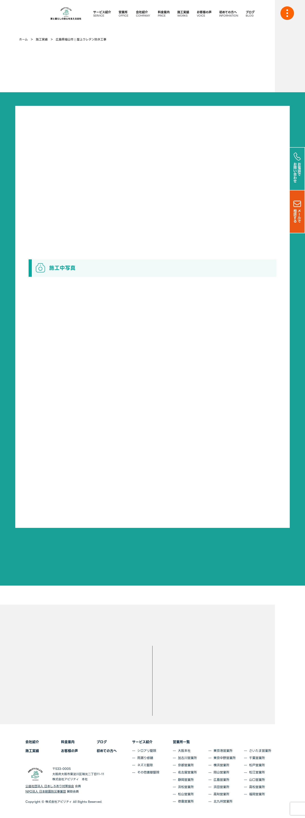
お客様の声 (69, 751)
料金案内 (68, 742)
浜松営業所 (186, 787)
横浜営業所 (221, 765)
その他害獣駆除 (148, 772)
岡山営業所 (221, 772)
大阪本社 (184, 750)
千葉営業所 (257, 758)
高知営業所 (221, 794)
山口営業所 (257, 779)
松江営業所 (257, 772)
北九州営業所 (223, 801)
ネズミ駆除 (145, 765)
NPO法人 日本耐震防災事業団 (45, 791)
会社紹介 (32, 742)
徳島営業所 (186, 801)
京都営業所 (186, 765)
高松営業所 (257, 787)
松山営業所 (186, 794)
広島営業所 (221, 779)
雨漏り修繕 (145, 758)
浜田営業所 (221, 787)
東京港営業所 (223, 750)
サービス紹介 (142, 742)
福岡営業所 (257, 794)
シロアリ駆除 (146, 750)
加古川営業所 (187, 758)
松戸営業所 (257, 765)
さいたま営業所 (260, 750)
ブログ (102, 742)
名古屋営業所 (187, 772)
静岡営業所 (186, 779)
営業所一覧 (181, 742)
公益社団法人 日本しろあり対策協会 (49, 786)
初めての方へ (107, 751)
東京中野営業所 (225, 758)
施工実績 (32, 751)
